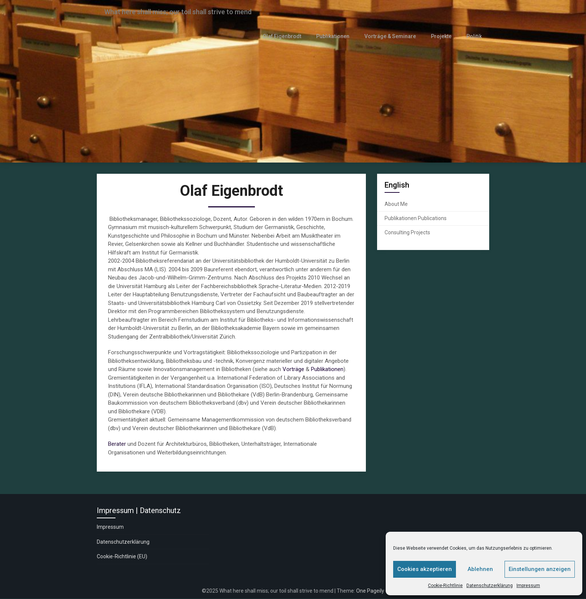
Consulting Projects (407, 232)
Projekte (443, 36)
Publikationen (337, 36)
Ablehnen (480, 569)
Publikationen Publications (416, 218)
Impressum (528, 585)
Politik (475, 36)
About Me (396, 204)
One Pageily (370, 591)
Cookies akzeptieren (424, 569)
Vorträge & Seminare (393, 36)
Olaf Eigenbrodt (287, 36)
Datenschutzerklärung (489, 585)
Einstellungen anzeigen (540, 569)
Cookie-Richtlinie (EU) (122, 557)
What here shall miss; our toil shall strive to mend (187, 11)
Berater (117, 444)
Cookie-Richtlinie (445, 585)
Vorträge (293, 369)
